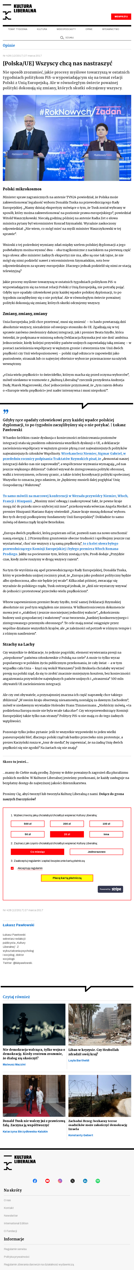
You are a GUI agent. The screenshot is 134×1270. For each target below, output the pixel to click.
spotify (98, 1189)
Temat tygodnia (17, 35)
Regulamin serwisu (15, 1256)
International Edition (16, 1231)
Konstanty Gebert (80, 1142)
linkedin (86, 1189)
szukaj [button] (69, 43)
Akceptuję (30, 874)
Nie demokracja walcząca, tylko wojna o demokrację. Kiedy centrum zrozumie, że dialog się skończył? (34, 1060)
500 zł (27, 830)
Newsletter (11, 1223)
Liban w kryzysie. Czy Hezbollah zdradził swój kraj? (94, 1058)
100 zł (106, 830)
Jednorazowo (97, 858)
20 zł (67, 840)
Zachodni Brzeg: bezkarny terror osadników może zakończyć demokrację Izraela (98, 1132)
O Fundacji (10, 1238)
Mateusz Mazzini (14, 1071)
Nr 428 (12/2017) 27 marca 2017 (23, 61)
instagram (60, 1189)
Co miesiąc (37, 858)
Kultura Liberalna (26, 15)
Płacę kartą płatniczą (67, 884)
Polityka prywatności (16, 1264)
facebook (35, 1189)
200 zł (67, 830)
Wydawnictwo (110, 35)
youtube (48, 1189)
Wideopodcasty (66, 35)
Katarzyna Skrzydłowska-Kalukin (25, 1143)
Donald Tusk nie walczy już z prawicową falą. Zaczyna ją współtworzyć (26, 1132)
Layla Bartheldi (78, 1067)
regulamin (37, 874)
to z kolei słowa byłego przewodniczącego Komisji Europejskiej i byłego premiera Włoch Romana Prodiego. (60, 555)
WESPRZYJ (121, 22)
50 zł (28, 840)
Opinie (88, 35)
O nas (7, 1207)
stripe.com (110, 895)
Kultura (42, 35)
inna (106, 840)
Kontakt (9, 1215)
